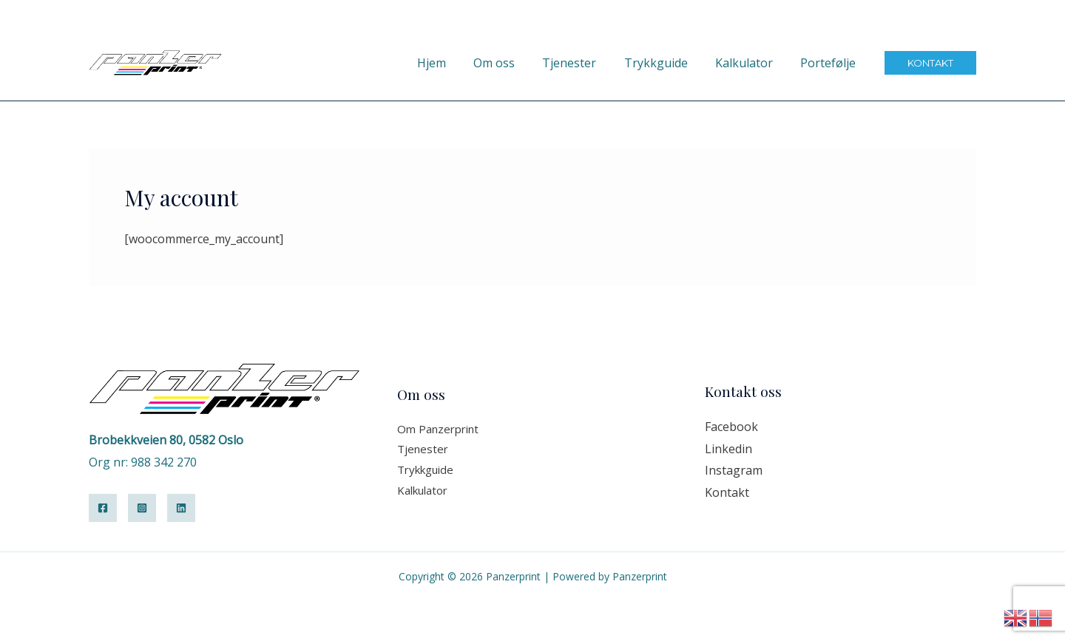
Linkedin (728, 449)
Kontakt (727, 492)
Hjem (453, 63)
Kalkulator (750, 63)
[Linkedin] (181, 508)
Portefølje (830, 63)
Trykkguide (665, 63)
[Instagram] (142, 508)
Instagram (734, 470)
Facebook (731, 426)
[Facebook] (103, 508)
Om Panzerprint (438, 428)
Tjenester (583, 63)
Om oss (511, 63)
